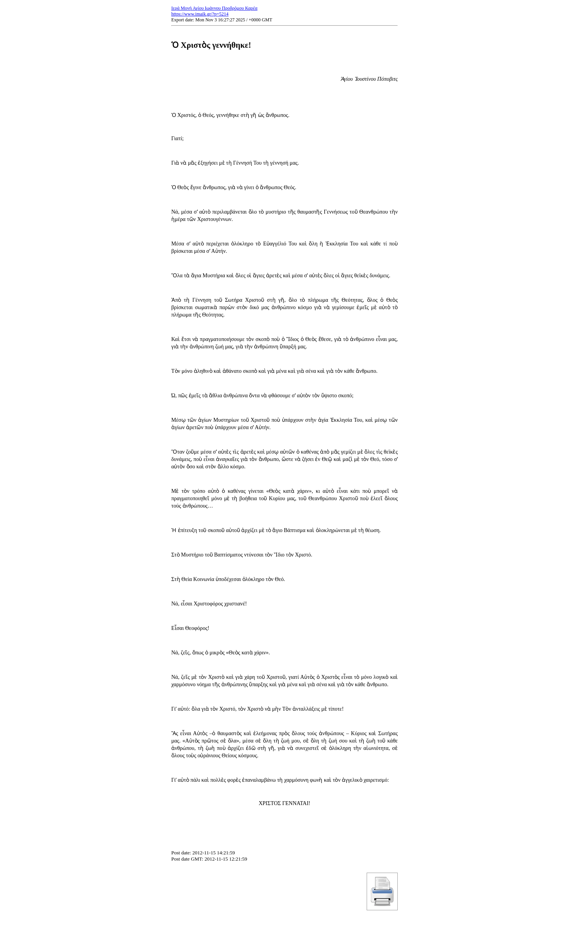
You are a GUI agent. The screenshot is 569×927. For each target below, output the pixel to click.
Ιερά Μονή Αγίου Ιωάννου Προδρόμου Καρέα (214, 8)
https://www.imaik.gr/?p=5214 (199, 14)
